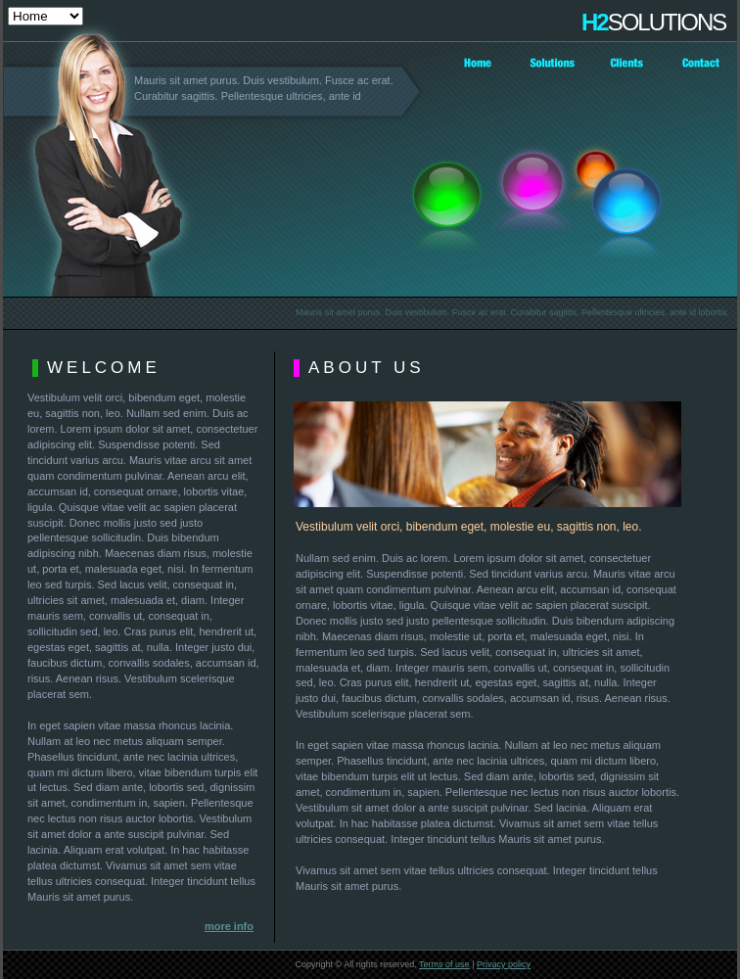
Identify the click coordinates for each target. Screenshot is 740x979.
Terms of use (444, 964)
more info (229, 926)
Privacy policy (504, 964)
